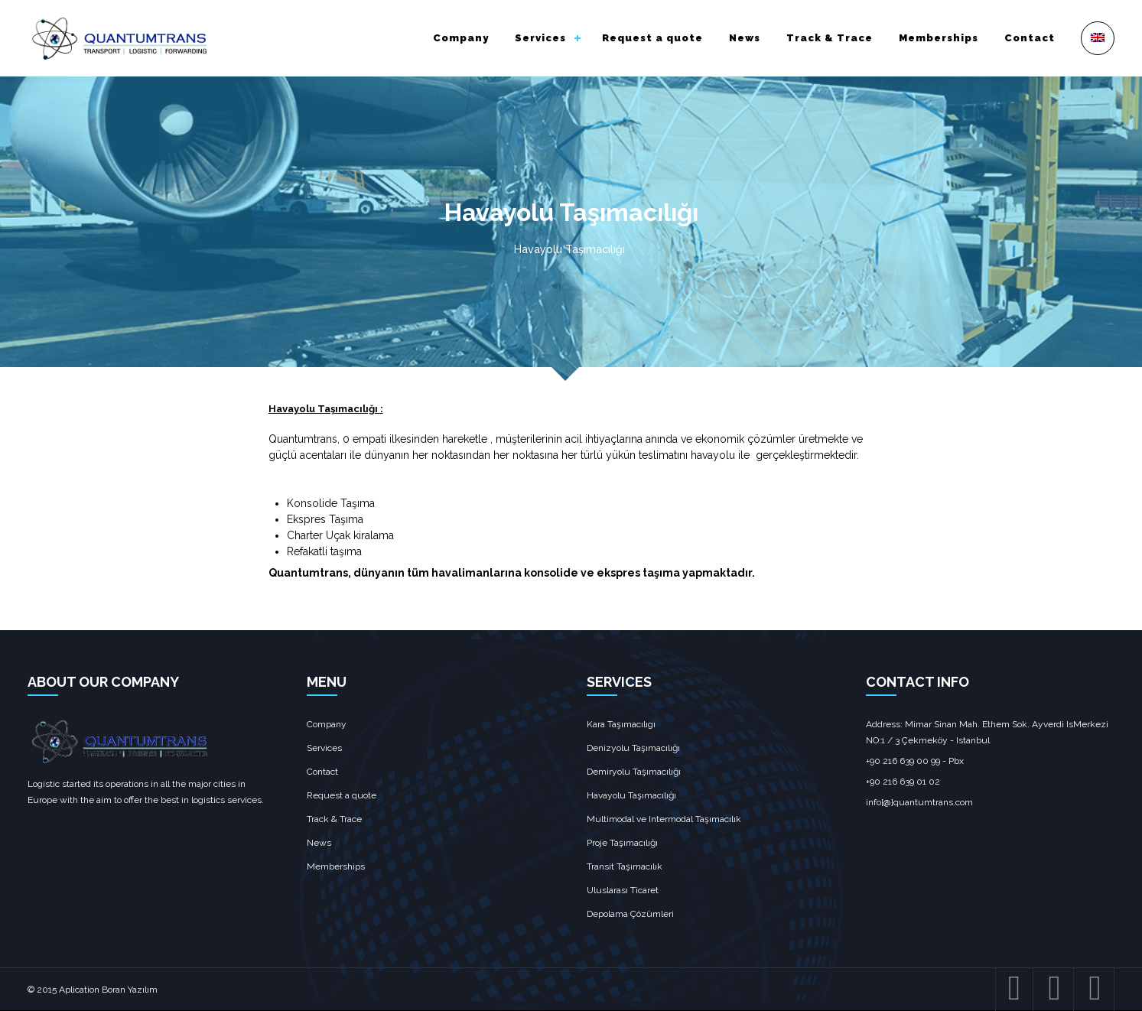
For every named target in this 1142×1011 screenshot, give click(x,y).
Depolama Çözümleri (630, 914)
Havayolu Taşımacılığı (631, 795)
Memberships (938, 38)
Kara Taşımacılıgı (621, 724)
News (744, 38)
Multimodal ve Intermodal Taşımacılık (664, 819)
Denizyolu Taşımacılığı (633, 748)
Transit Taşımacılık (624, 866)
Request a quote (652, 38)
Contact (1029, 38)
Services (540, 38)
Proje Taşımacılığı (622, 842)
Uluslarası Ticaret (623, 890)
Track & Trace (829, 38)
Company (461, 38)
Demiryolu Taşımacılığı (634, 771)
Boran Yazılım (130, 989)
